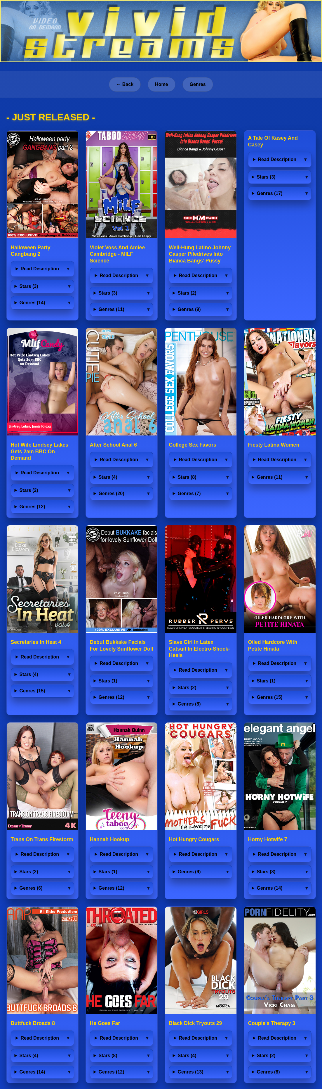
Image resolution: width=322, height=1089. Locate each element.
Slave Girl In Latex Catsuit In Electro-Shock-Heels (199, 648)
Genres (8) (189, 703)
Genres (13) (190, 1071)
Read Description (39, 268)
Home (161, 84)
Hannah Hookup (109, 839)
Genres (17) (269, 193)
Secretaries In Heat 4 (36, 642)
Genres (198, 84)
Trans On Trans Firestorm (42, 839)
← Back (124, 84)
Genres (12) (32, 506)
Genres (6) (30, 888)
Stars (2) (186, 293)
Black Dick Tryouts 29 (195, 1023)
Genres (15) (32, 690)
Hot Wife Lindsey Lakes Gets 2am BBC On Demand (39, 451)
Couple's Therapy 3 (271, 1023)
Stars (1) (107, 680)
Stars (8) (186, 477)
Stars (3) (28, 286)
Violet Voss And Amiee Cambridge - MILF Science (117, 254)
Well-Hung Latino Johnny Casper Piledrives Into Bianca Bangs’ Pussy (200, 254)
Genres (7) (189, 493)
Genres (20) (111, 493)
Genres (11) (111, 309)
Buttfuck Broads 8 (33, 1023)
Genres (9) (189, 309)
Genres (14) (32, 302)
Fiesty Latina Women (274, 445)
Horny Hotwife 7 (267, 839)
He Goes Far (105, 1023)
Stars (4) (107, 477)
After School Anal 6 (113, 445)
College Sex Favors (192, 445)
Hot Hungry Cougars (194, 839)
